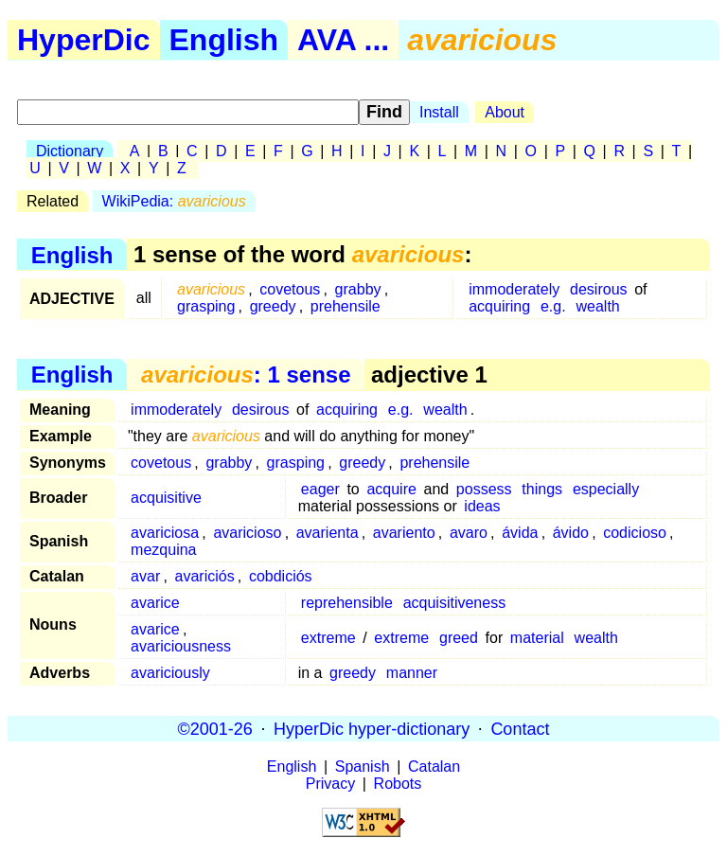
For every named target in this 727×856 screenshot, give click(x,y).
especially (606, 489)
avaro (469, 533)
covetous (289, 289)
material (537, 638)
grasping (206, 306)
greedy (273, 306)
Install (439, 112)
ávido (571, 533)
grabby (358, 289)
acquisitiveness (454, 603)
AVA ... (343, 40)
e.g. (553, 306)
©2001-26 (215, 728)
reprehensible (347, 603)
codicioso (634, 533)
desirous (598, 289)
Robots (398, 784)
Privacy (330, 784)
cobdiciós (280, 576)
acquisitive (166, 498)
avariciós (205, 576)
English (224, 40)
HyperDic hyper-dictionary (372, 728)
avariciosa (165, 533)
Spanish (362, 766)
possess (484, 489)
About (504, 112)
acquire (391, 489)
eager (320, 489)
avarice (155, 603)
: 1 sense (245, 374)
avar (145, 576)
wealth (597, 306)
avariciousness (181, 646)
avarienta (327, 533)
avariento (404, 533)
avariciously (170, 673)
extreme (328, 638)
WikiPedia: (174, 201)
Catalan (434, 766)
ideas (482, 506)
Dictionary (69, 151)
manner (411, 673)
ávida (520, 533)
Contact (519, 728)
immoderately (514, 289)
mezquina (163, 550)
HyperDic (84, 40)
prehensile (345, 306)
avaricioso (247, 533)
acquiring (499, 306)
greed (458, 638)
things (542, 489)
